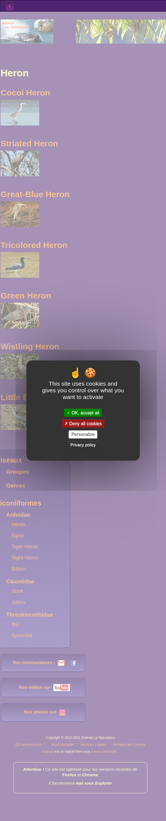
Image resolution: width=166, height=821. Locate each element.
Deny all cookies (83, 423)
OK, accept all (83, 412)
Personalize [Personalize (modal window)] (83, 434)
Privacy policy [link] (83, 444)
